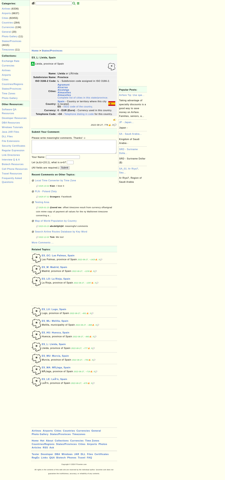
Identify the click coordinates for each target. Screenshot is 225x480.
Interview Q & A (11, 159)
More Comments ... (43, 245)
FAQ (89, 460)
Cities (5, 18)
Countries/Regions (12, 84)
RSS (45, 450)
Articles (36, 450)
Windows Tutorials (12, 127)
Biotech (61, 460)
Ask (52, 450)
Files (90, 457)
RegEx (36, 460)
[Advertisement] (15, 228)
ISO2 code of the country (77, 106)
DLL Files (7, 136)
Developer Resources (14, 118)
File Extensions (11, 141)
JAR (76, 457)
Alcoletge (63, 90)
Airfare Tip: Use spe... (131, 95)
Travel (81, 460)
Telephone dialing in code (79, 114)
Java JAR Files (10, 132)
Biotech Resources (13, 164)
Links (44, 460)
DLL (83, 457)
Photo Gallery (10, 36)
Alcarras (63, 87)
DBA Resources (11, 122)
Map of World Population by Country (56, 224)
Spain (61, 101)
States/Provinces (11, 41)
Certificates (102, 457)
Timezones (8, 49)
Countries (7, 22)
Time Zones (8, 93)
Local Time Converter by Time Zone (55, 183)
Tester (35, 457)
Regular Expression (13, 150)
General (6, 32)
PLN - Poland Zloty (46, 194)
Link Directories (11, 155)
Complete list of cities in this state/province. (83, 97)
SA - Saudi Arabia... (130, 134)
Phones (71, 460)
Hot (42, 443)
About (49, 443)
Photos (103, 447)
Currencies (8, 27)
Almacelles (64, 92)
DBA (57, 457)
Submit (64, 170)
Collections (62, 443)
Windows (67, 457)
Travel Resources (12, 173)
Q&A (52, 460)
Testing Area (42, 205)
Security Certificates (13, 146)
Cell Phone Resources (15, 169)
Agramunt (64, 85)
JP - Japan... (126, 122)
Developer (47, 457)
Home (35, 50)
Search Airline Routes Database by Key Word (61, 234)
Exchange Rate (10, 61)
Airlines (6, 8)
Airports (6, 13)
